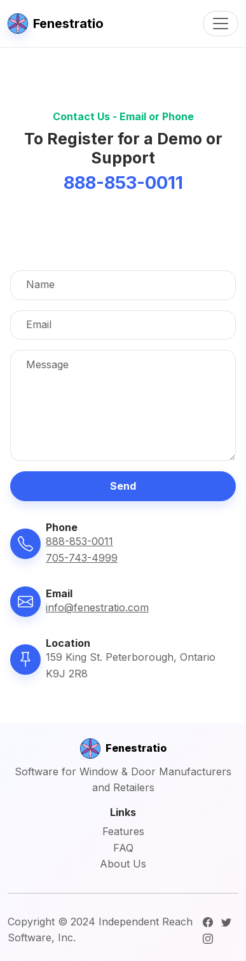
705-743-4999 (82, 557)
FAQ (123, 847)
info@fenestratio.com (97, 607)
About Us (123, 863)
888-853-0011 (79, 541)
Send (123, 486)
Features (123, 831)
